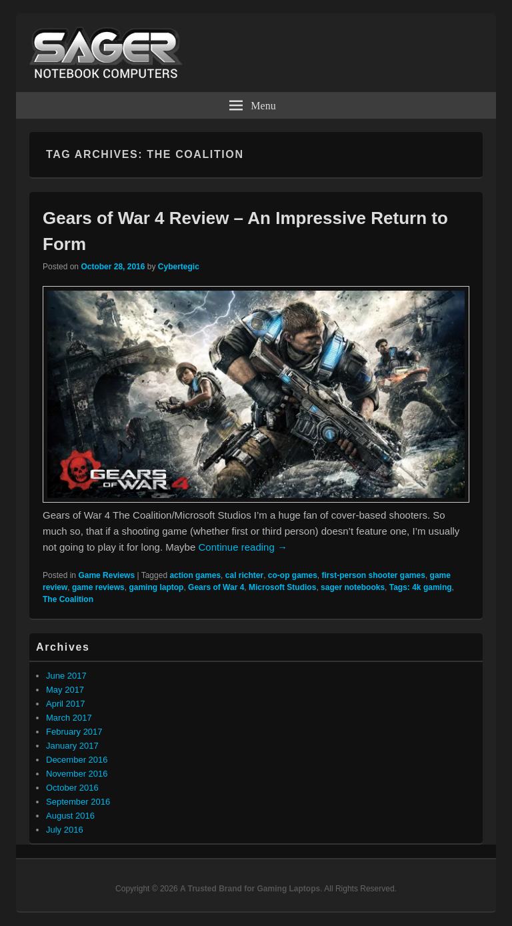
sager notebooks (353, 587)
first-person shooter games (373, 575)
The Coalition (68, 599)
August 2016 (70, 816)
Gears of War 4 (216, 587)
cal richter (244, 575)
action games (195, 575)
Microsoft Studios (282, 587)
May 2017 (65, 690)
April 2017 (65, 704)
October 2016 (72, 788)
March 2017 (69, 718)
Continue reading (242, 547)
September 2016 (78, 802)
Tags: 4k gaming (420, 587)
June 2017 (66, 676)
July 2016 (64, 830)
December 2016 (77, 760)
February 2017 (74, 732)
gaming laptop (156, 587)
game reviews (98, 587)
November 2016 (77, 774)
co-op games (292, 575)
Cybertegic (178, 266)
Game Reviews (106, 575)
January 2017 (72, 746)
